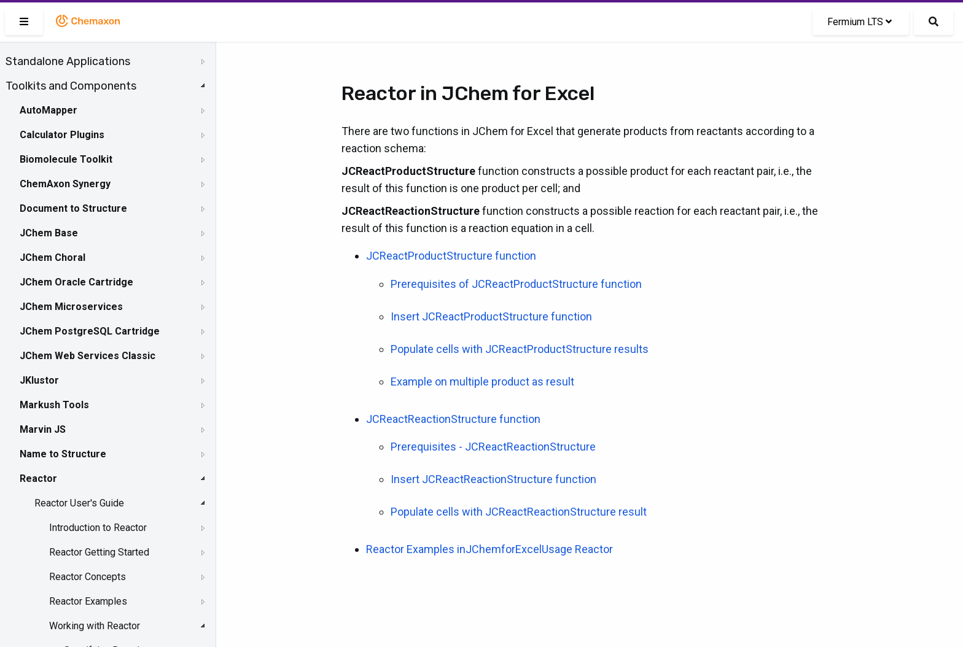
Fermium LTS (859, 22)
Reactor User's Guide (79, 503)
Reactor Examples (88, 601)
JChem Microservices (71, 306)
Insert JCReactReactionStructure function (493, 479)
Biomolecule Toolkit (66, 159)
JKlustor (39, 380)
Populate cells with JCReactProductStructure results (520, 349)
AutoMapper (48, 110)
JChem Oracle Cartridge (76, 282)
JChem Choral (52, 257)
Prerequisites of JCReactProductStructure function (516, 283)
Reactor (38, 478)
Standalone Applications (68, 61)
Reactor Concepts (87, 577)
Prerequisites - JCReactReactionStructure (493, 446)
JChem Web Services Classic (87, 356)
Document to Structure (73, 208)
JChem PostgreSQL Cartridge (90, 331)
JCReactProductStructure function (451, 255)
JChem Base (49, 233)
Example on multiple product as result (482, 381)
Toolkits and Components (71, 86)
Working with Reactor (94, 626)
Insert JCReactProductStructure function (491, 316)
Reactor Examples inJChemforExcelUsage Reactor (489, 549)
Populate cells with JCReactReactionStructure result (519, 511)
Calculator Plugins (62, 135)
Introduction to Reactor (98, 527)
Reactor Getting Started (99, 552)
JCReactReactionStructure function (453, 419)
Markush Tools (54, 405)
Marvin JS (43, 429)
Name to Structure (63, 454)
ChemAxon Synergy (65, 184)
